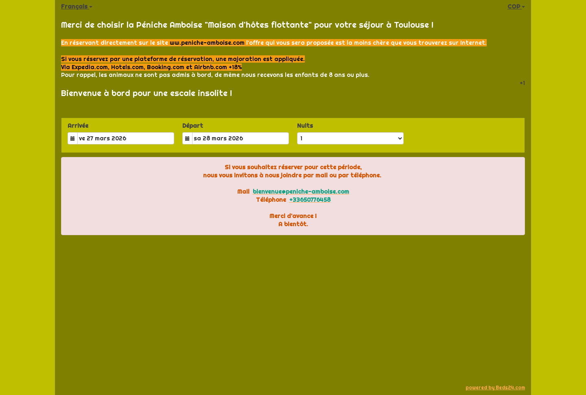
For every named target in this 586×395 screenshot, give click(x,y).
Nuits (305, 125)
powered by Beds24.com (495, 387)
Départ (192, 125)
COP (516, 6)
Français (76, 6)
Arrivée (78, 125)
